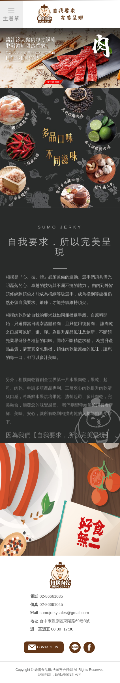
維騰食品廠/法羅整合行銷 (60, 14)
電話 (34, 596)
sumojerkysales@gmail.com (64, 612)
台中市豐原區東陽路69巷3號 (65, 621)
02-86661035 (51, 596)
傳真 (34, 605)
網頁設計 (45, 675)
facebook (89, 647)
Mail (34, 613)
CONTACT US (47, 647)
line (75, 647)
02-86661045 (51, 604)
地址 (34, 621)
